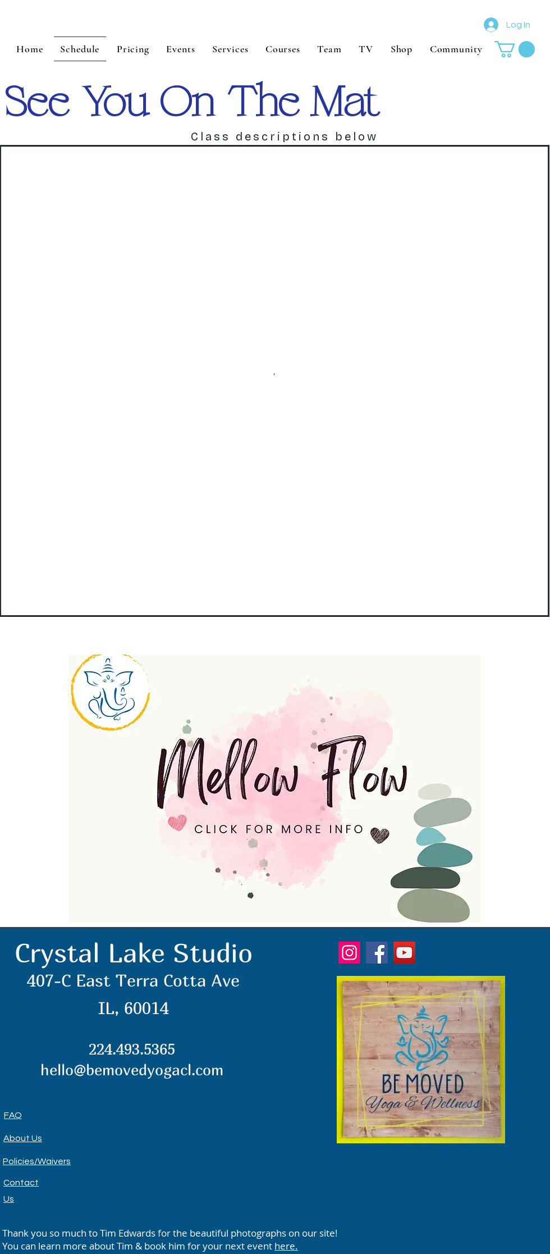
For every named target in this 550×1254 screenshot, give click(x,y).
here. (286, 1245)
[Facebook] (377, 953)
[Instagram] (349, 953)
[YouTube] (404, 953)
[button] (514, 49)
